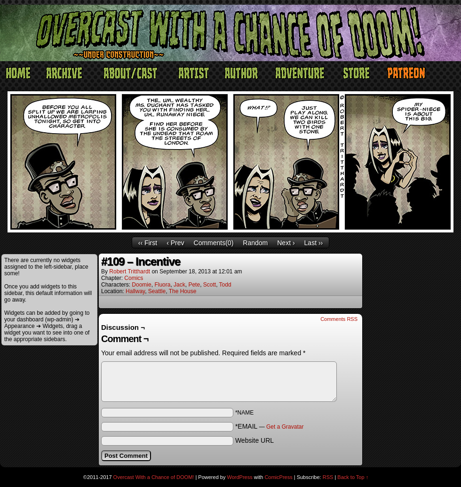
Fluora (162, 284)
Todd (225, 284)
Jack (179, 284)
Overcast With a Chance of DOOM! (153, 477)
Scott (209, 284)
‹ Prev (175, 243)
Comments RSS (339, 319)
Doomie (141, 284)
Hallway (135, 291)
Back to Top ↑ (352, 477)
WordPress (240, 477)
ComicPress (278, 477)
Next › (285, 243)
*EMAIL (269, 426)
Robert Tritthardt (129, 271)
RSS (328, 477)
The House (183, 291)
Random (255, 243)
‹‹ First (147, 243)
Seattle (157, 291)
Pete (194, 284)
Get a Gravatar (284, 426)
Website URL (254, 440)
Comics (133, 278)
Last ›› (313, 243)
